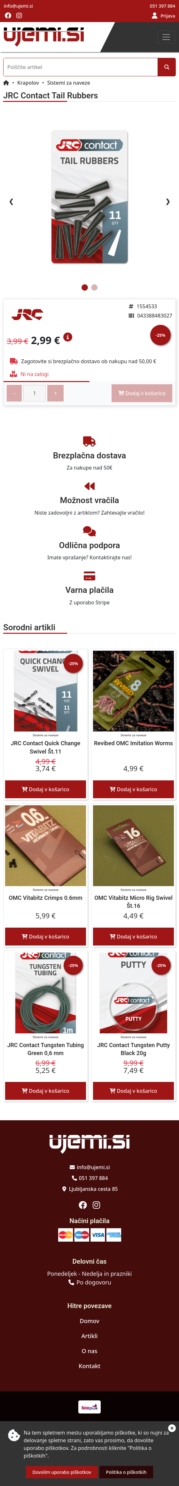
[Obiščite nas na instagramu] (19, 15)
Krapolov (28, 82)
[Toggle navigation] (166, 37)
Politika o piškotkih (126, 1472)
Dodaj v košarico (45, 789)
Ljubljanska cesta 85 (93, 1188)
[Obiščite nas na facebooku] (8, 15)
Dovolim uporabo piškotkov (62, 1472)
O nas (89, 1351)
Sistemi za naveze (68, 82)
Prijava (168, 16)
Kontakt (89, 1366)
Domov (89, 1321)
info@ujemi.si (18, 6)
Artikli (90, 1336)
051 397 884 (162, 6)
